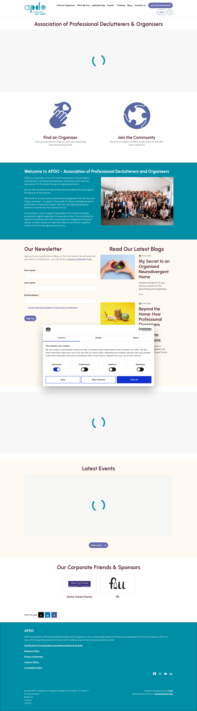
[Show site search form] (170, 12)
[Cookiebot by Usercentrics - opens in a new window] (140, 329)
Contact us (140, 5)
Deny (63, 380)
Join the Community (160, 5)
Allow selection (98, 380)
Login (161, 12)
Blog (129, 5)
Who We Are (83, 5)
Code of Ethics (31, 662)
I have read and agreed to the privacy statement (52, 307)
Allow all (134, 380)
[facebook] (154, 674)
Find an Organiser (66, 5)
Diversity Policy (31, 651)
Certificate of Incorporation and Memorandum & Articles (53, 645)
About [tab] (135, 338)
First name (30, 270)
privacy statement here (80, 259)
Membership (98, 5)
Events (110, 5)
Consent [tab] (61, 338)
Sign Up (30, 318)
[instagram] (160, 674)
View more (96, 545)
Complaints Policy (33, 667)
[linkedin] (171, 674)
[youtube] (165, 674)
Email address (32, 295)
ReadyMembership (164, 694)
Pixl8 (170, 691)
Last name (30, 282)
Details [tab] (98, 338)
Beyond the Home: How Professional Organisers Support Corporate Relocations (150, 324)
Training (121, 5)
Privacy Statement (33, 656)
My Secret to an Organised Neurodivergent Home (154, 269)
